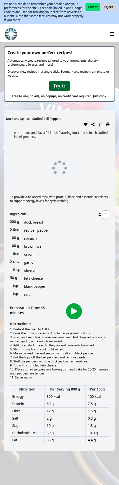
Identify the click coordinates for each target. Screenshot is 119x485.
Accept (93, 7)
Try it (60, 86)
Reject (108, 7)
